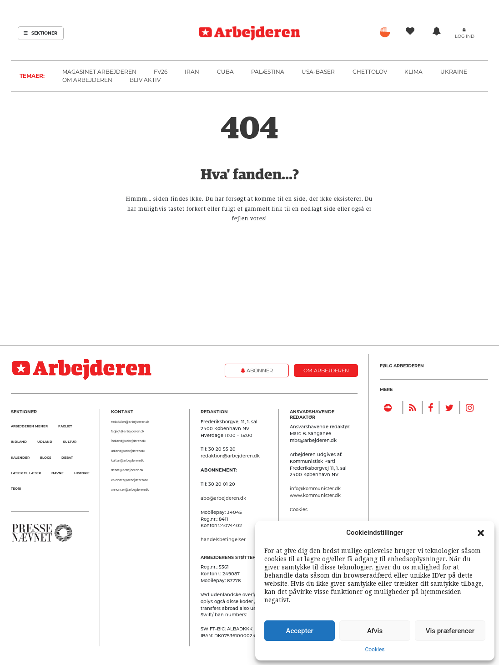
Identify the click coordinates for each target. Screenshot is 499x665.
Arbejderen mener (29, 426)
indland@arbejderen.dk (128, 441)
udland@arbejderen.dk (128, 451)
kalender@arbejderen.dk (129, 480)
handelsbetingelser (223, 539)
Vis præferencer (450, 631)
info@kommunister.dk (315, 488)
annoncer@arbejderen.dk (130, 490)
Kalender (20, 458)
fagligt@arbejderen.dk (127, 431)
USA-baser (318, 71)
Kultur (69, 442)
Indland (19, 442)
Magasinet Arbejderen (99, 71)
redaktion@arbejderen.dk (130, 422)
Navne (57, 473)
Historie (82, 473)
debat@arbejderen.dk (127, 470)
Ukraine (453, 71)
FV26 (160, 71)
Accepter (299, 631)
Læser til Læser (26, 473)
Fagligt (65, 426)
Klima (413, 71)
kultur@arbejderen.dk (127, 460)
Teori (16, 489)
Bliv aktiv (145, 79)
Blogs (45, 458)
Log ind (464, 36)
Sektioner (40, 33)
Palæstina (267, 71)
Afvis (375, 631)
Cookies (374, 649)
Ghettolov (370, 71)
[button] (480, 532)
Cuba (225, 71)
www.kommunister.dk (315, 495)
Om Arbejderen (87, 79)
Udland (44, 442)
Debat (67, 458)
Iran (192, 71)
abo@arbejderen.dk (223, 498)
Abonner (257, 370)
